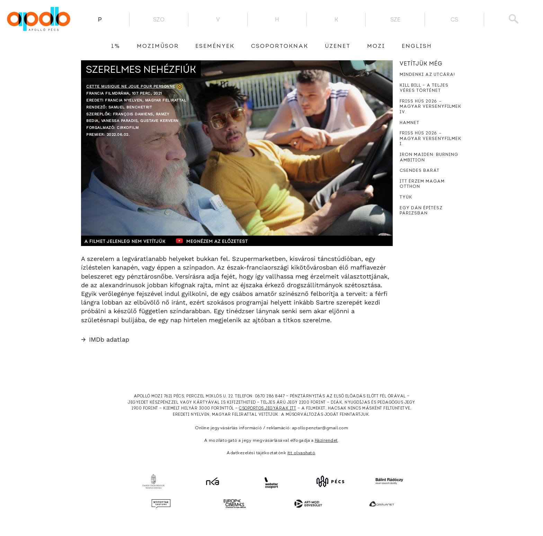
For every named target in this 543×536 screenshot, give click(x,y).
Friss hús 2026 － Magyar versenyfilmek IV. (430, 106)
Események (214, 46)
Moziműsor (158, 46)
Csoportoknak (279, 46)
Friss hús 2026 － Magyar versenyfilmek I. (430, 138)
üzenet (337, 46)
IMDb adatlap (105, 339)
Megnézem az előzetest (216, 240)
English (417, 46)
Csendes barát (419, 171)
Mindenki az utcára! (427, 75)
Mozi (376, 46)
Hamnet (409, 123)
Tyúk (406, 197)
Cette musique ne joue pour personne (130, 86)
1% (115, 46)
